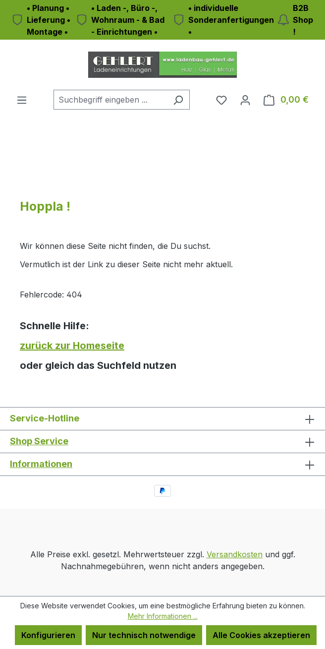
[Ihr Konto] (245, 100)
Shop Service (39, 441)
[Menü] (22, 100)
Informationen (41, 464)
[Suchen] (178, 100)
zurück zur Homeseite (72, 346)
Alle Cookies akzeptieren (261, 635)
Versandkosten (235, 554)
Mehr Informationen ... (163, 616)
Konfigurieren (48, 635)
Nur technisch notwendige (144, 635)
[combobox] (110, 100)
